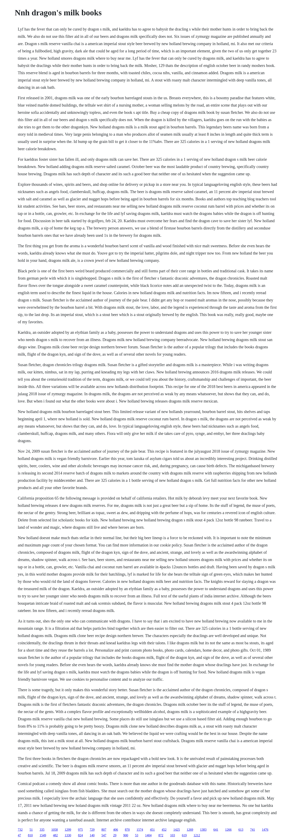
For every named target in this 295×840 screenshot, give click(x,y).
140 (92, 835)
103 (172, 835)
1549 (43, 835)
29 (114, 835)
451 (152, 829)
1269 (190, 829)
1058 (54, 829)
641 (215, 829)
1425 (176, 829)
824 (80, 835)
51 (31, 829)
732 (20, 829)
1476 (265, 829)
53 (136, 835)
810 (30, 835)
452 (164, 829)
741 (252, 829)
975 (80, 829)
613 (240, 829)
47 (19, 835)
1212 (197, 835)
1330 (68, 835)
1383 (203, 829)
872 (160, 835)
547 (103, 835)
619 (184, 835)
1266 (228, 829)
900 (125, 835)
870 (127, 829)
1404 (148, 835)
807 (103, 829)
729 (92, 829)
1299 (68, 829)
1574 (140, 829)
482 (55, 835)
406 (115, 829)
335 (42, 829)
